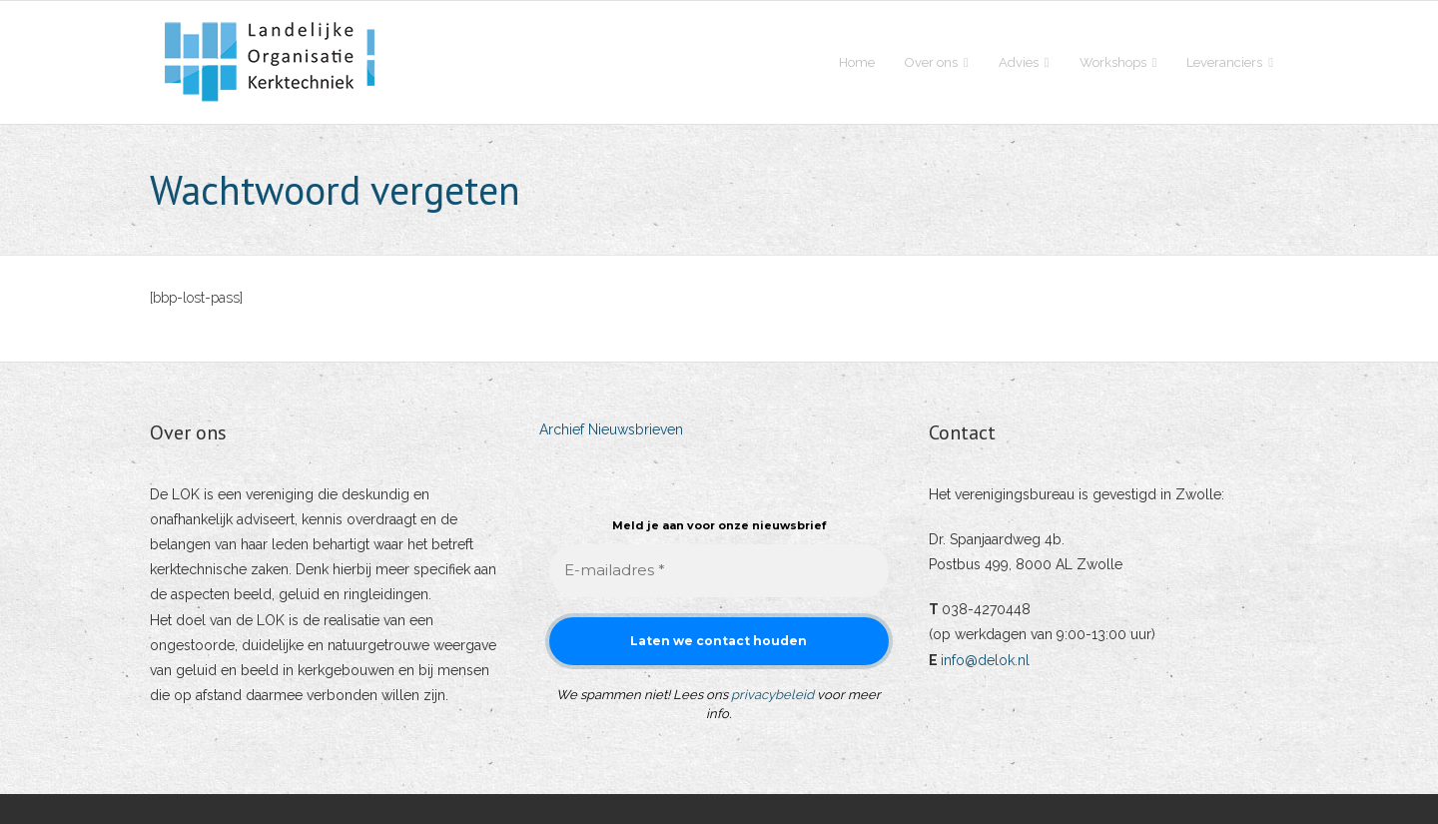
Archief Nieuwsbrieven (611, 429)
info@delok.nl (985, 660)
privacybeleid (772, 694)
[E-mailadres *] (719, 570)
